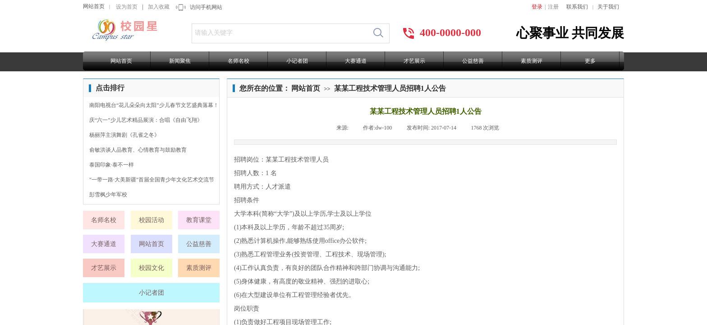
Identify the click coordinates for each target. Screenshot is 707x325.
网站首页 (94, 6)
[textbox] (279, 33)
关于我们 (608, 7)
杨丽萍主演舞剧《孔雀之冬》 (124, 135)
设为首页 (127, 7)
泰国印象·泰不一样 (111, 165)
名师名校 (238, 61)
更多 (590, 61)
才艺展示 (414, 61)
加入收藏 (159, 7)
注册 (553, 7)
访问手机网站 (206, 7)
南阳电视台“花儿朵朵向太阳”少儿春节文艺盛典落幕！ (154, 105)
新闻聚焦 (180, 61)
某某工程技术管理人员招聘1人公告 (390, 88)
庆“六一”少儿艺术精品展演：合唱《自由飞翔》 (145, 120)
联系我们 (577, 7)
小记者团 (297, 61)
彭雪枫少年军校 (108, 194)
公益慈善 (473, 61)
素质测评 (531, 61)
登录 (537, 7)
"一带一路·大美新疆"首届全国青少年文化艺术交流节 (151, 179)
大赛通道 (356, 61)
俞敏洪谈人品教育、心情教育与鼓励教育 (138, 150)
